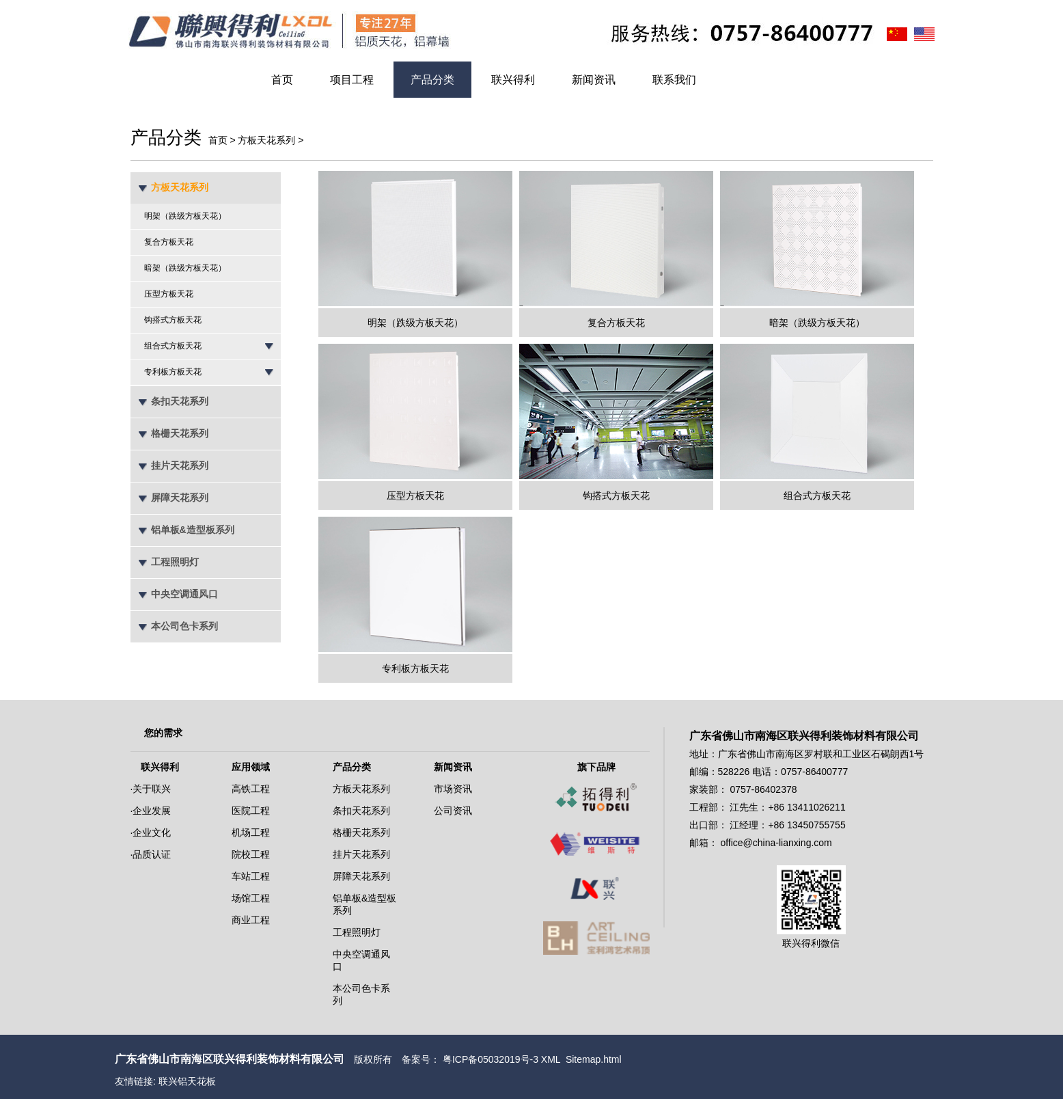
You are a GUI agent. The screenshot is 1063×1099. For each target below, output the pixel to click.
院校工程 (251, 854)
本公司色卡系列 (184, 626)
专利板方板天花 (173, 372)
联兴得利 (513, 79)
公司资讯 (453, 810)
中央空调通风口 (184, 593)
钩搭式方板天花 (173, 320)
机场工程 (251, 832)
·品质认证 (150, 854)
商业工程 (251, 919)
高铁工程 (251, 788)
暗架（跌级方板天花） (185, 268)
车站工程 (251, 876)
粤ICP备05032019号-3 (490, 1059)
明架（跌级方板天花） (185, 216)
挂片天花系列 (179, 465)
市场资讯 (453, 788)
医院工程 (251, 810)
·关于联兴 (150, 788)
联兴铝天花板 (187, 1081)
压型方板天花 (168, 294)
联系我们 (674, 79)
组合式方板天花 (173, 346)
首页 (282, 79)
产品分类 (432, 79)
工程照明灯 (175, 561)
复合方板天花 (168, 242)
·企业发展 (150, 810)
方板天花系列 (266, 140)
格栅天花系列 (179, 433)
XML (550, 1059)
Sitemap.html (594, 1059)
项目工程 (352, 79)
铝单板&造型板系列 (192, 529)
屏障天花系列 (179, 497)
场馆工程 (251, 898)
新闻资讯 (594, 79)
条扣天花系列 (179, 401)
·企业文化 (150, 832)
